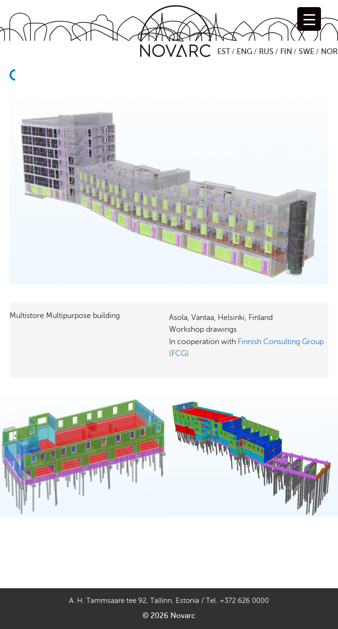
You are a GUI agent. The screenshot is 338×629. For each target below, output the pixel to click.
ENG (244, 51)
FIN (286, 51)
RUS (266, 51)
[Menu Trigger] (309, 19)
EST (223, 51)
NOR (329, 51)
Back (15, 92)
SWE (306, 51)
